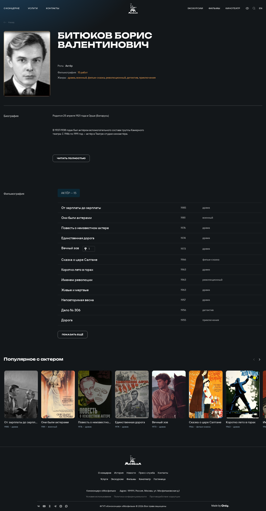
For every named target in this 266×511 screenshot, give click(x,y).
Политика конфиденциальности (130, 496)
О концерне (12, 8)
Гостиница (160, 479)
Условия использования (98, 496)
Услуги (33, 8)
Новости (131, 472)
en (260, 8)
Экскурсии (195, 8)
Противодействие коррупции (165, 496)
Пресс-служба (147, 472)
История (119, 472)
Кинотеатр (233, 8)
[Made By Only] (220, 505)
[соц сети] (38, 506)
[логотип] (133, 8)
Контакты (52, 8)
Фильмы (214, 8)
